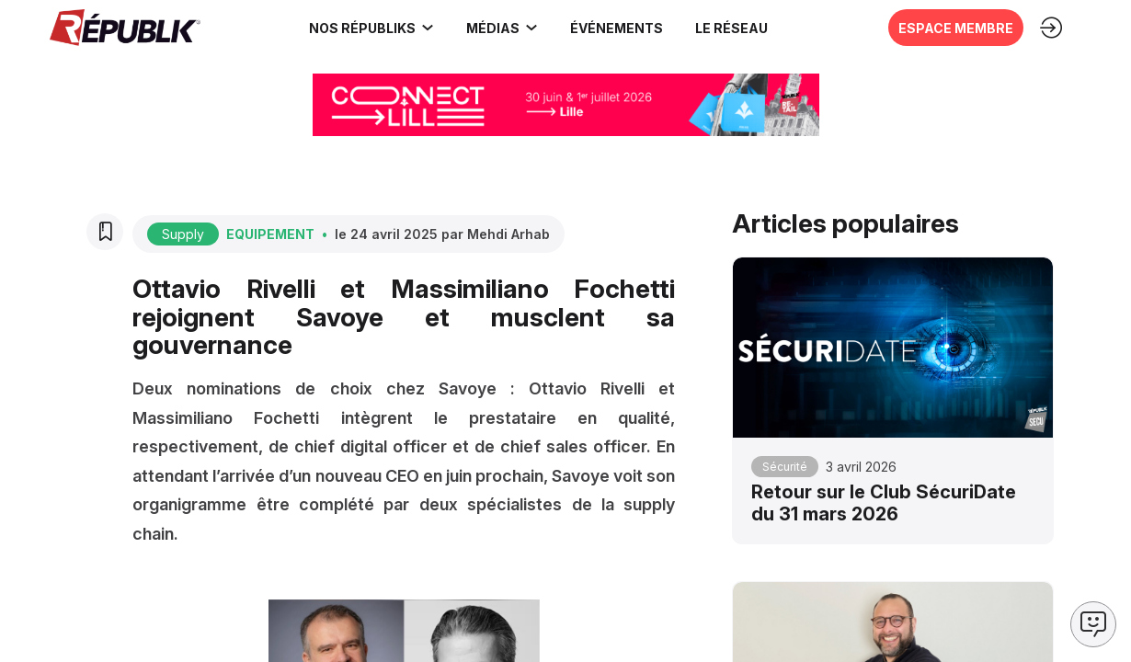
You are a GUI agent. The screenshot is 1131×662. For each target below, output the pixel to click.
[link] (370, 27)
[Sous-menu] (426, 27)
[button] (615, 27)
